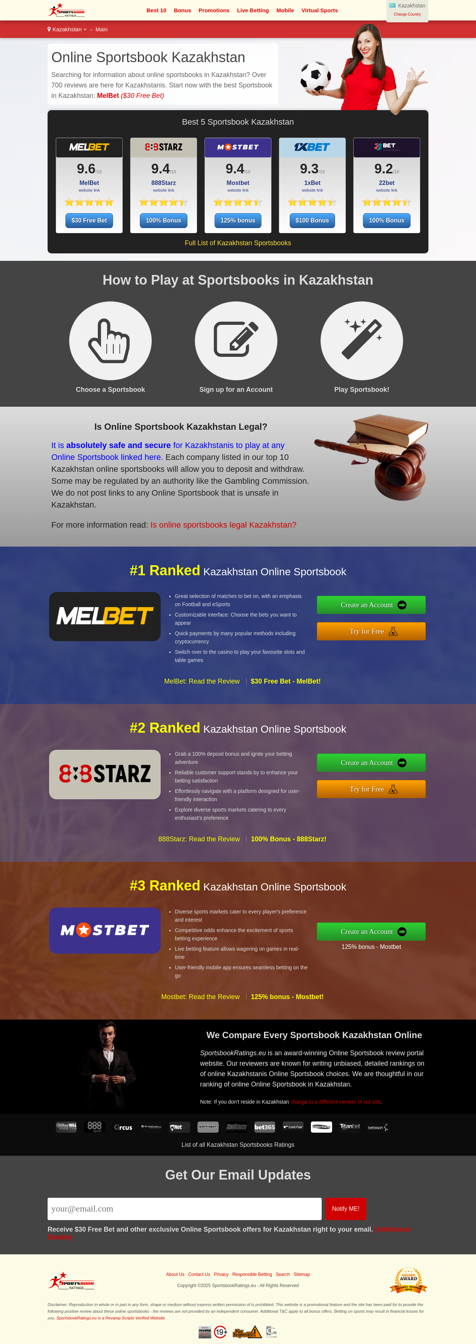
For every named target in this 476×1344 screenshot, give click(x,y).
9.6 (86, 168)
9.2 (383, 168)
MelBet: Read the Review (201, 686)
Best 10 (156, 10)
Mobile (285, 10)
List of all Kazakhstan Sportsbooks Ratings (237, 1145)
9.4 (160, 168)
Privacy (221, 1274)
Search (283, 1274)
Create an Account (371, 605)
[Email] (185, 1209)
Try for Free (372, 630)
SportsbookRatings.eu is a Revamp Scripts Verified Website (111, 1318)
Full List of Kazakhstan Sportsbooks (238, 243)
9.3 (309, 168)
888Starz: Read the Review (199, 844)
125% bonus (238, 220)
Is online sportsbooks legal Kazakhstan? (216, 522)
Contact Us (199, 1274)
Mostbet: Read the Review (200, 1001)
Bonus (182, 10)
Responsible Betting (252, 1274)
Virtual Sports (320, 10)
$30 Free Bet (89, 220)
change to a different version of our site (339, 1100)
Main (102, 29)
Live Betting (253, 10)
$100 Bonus (312, 220)
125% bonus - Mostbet (376, 946)
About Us (175, 1274)
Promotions (214, 10)
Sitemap (301, 1274)
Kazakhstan (67, 29)
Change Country (407, 14)
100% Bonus (163, 220)
